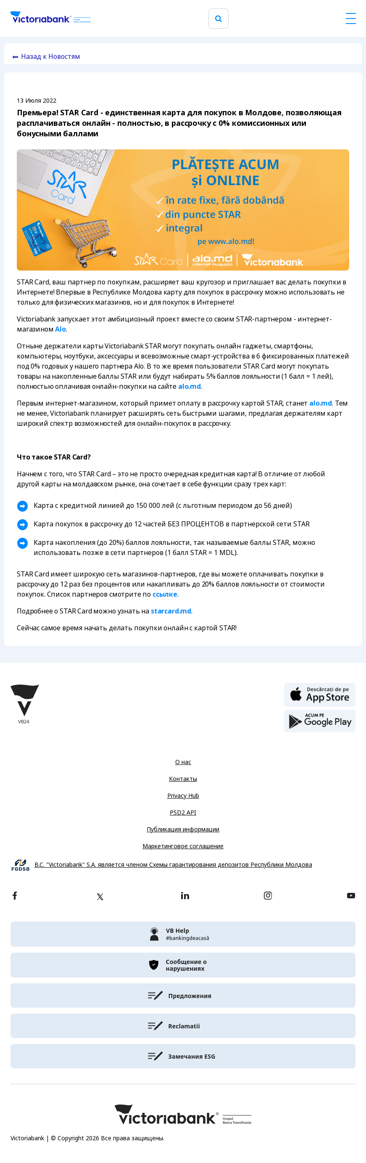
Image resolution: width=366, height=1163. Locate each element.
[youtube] (351, 896)
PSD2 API (183, 812)
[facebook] (15, 896)
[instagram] (267, 896)
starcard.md (171, 611)
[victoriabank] (183, 934)
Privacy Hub (183, 795)
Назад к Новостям (50, 56)
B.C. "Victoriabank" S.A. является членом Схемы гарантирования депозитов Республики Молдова (173, 865)
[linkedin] (185, 896)
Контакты (183, 779)
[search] (218, 18)
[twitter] (100, 896)
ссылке (165, 594)
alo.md (189, 386)
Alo (60, 329)
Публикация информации (183, 829)
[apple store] (319, 694)
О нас (183, 762)
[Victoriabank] (50, 18)
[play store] (319, 721)
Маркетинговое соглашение (183, 846)
